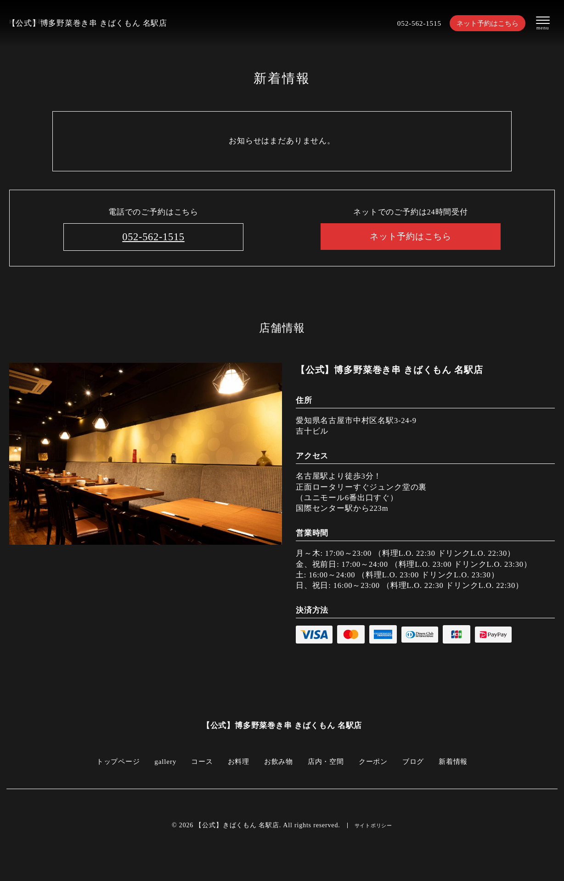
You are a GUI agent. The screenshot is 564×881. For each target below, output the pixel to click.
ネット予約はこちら (487, 23)
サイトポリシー (373, 826)
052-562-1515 (414, 23)
